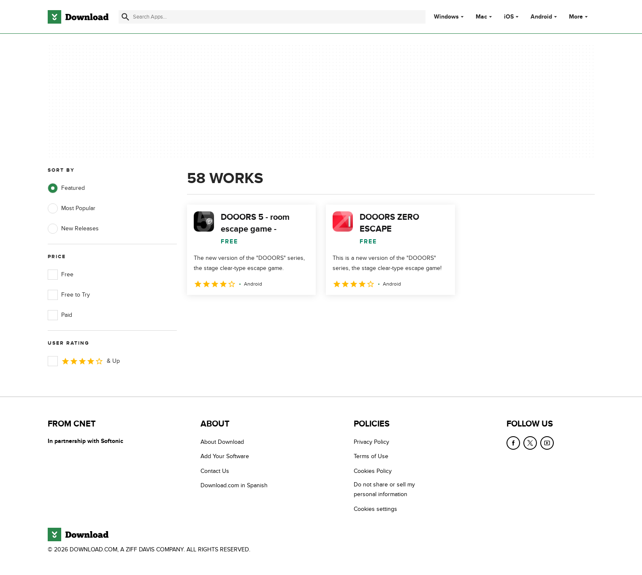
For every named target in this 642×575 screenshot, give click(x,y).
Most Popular (71, 208)
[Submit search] (125, 17)
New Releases (73, 229)
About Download (222, 441)
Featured (66, 188)
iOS (509, 17)
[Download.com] (78, 17)
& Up (84, 361)
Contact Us (214, 471)
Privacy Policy (371, 441)
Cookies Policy (373, 471)
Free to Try (69, 295)
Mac (481, 17)
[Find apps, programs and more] (272, 17)
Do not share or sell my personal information (384, 489)
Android (541, 17)
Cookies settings (375, 509)
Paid (60, 315)
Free (60, 275)
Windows (446, 17)
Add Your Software (224, 456)
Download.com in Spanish (234, 485)
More (579, 16)
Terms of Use (371, 456)
